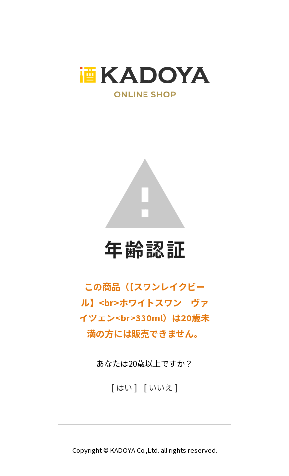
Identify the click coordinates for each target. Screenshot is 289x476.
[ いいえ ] (161, 387)
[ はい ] (124, 387)
